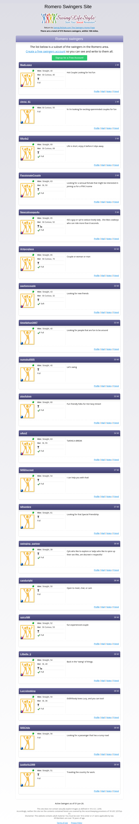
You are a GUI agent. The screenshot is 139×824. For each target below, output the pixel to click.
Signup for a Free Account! (70, 57)
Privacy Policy (76, 822)
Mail (103, 91)
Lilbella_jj (25, 654)
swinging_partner (30, 543)
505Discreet (26, 470)
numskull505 (27, 359)
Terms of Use (62, 822)
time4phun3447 (28, 322)
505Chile (25, 728)
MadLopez (26, 65)
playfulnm (25, 396)
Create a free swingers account (45, 51)
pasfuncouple (28, 286)
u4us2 (23, 433)
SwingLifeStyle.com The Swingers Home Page (74, 27)
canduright (26, 580)
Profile (97, 91)
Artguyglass (27, 249)
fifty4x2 (24, 138)
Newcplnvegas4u (29, 212)
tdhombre (25, 507)
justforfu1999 (27, 764)
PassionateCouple (30, 175)
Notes (109, 91)
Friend (116, 91)
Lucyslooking (27, 691)
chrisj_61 (25, 101)
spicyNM (25, 617)
